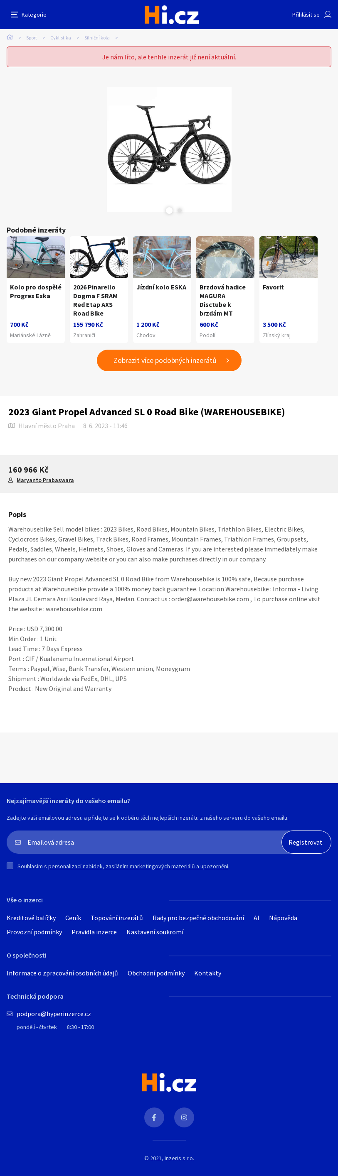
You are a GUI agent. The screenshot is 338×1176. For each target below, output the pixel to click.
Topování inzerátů (117, 918)
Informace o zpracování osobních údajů (62, 973)
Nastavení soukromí (154, 932)
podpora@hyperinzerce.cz (54, 1013)
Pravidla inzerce (94, 932)
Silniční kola (97, 37)
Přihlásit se (306, 14)
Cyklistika (60, 37)
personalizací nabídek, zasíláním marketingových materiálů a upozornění (138, 866)
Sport (31, 37)
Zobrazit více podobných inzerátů (165, 360)
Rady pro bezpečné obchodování (198, 918)
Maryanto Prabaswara (45, 480)
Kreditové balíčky (31, 918)
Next (180, 210)
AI (256, 918)
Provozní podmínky (34, 932)
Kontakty (207, 973)
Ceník (73, 918)
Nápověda (283, 918)
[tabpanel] (169, 149)
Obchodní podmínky (156, 973)
